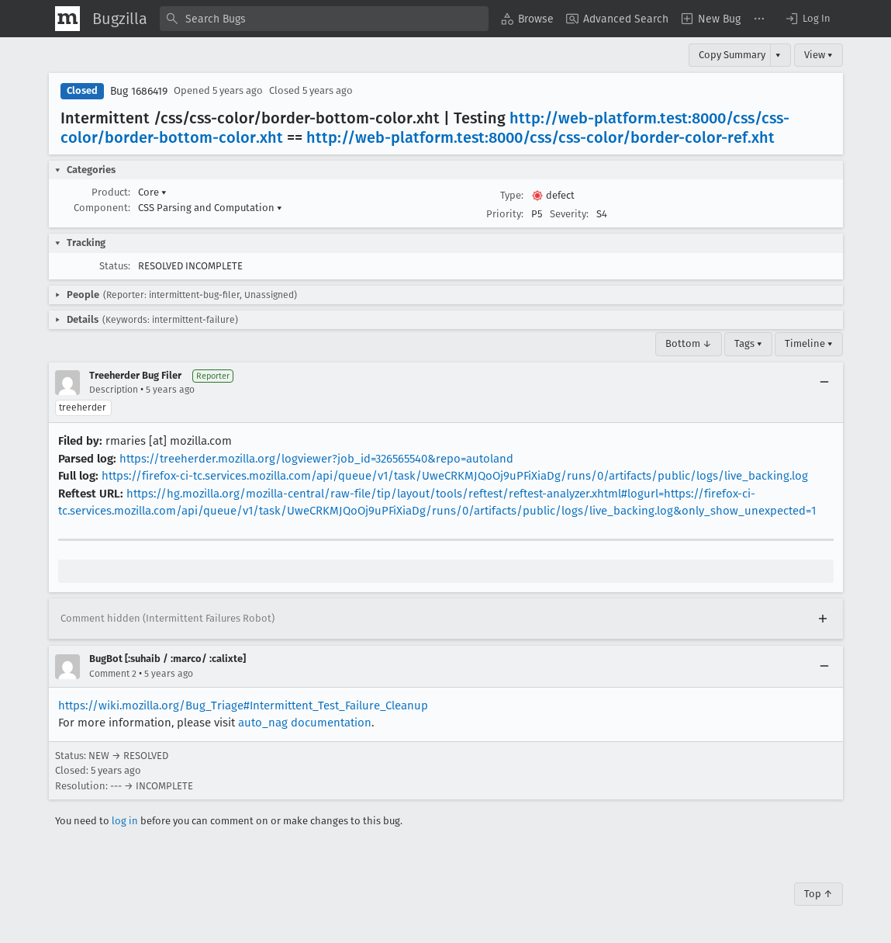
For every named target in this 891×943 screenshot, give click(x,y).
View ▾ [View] (818, 55)
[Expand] (822, 618)
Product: (111, 192)
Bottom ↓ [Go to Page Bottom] (688, 343)
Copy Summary (732, 55)
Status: (114, 266)
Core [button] (152, 192)
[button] (807, 18)
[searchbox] (324, 18)
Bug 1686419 (138, 91)
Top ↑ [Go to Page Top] (818, 894)
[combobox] (324, 18)
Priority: (504, 214)
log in (125, 821)
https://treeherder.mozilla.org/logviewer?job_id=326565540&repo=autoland (316, 459)
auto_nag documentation (304, 723)
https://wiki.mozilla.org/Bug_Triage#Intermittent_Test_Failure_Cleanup (243, 705)
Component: (102, 207)
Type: (511, 195)
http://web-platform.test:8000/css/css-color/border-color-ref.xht (540, 137)
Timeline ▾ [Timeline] (809, 343)
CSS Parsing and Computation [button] (210, 207)
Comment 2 (112, 673)
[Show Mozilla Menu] (67, 18)
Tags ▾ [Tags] (748, 343)
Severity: (569, 214)
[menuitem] (527, 18)
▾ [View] (778, 55)
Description (113, 389)
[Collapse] (824, 382)
